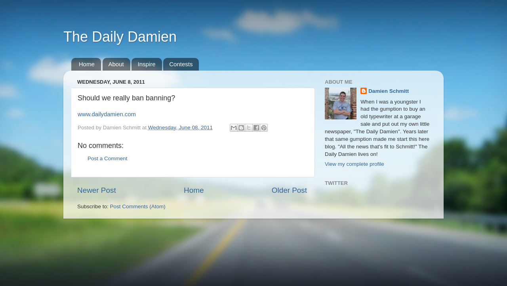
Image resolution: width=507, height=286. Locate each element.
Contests (181, 64)
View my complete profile (354, 164)
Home (87, 64)
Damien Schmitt (388, 91)
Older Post (289, 190)
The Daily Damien (120, 37)
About (116, 64)
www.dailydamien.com (107, 114)
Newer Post (96, 190)
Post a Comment (108, 158)
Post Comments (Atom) (138, 206)
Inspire (146, 64)
